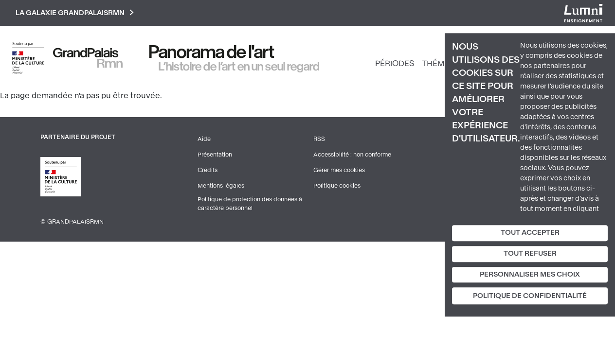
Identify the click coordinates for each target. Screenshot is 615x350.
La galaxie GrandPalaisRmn (75, 13)
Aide (204, 139)
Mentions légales (221, 186)
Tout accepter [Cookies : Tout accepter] (530, 232)
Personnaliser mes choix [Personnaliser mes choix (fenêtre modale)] (530, 274)
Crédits (207, 170)
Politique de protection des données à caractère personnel (250, 203)
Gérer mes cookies (339, 170)
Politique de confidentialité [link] (530, 296)
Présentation (215, 155)
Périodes (394, 63)
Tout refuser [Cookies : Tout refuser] (530, 253)
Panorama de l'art (211, 52)
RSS (319, 139)
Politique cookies (337, 186)
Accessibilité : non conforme (352, 155)
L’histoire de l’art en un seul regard (239, 66)
